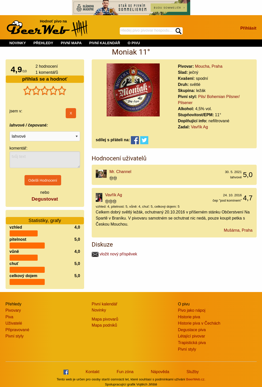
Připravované (17, 330)
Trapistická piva (192, 343)
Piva (9, 317)
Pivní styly (15, 336)
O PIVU (134, 43)
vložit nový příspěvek (114, 254)
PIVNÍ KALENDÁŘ (104, 43)
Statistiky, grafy (45, 217)
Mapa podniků (104, 325)
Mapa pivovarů (105, 319)
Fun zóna (125, 372)
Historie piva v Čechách (199, 323)
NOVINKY (17, 43)
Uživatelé (14, 323)
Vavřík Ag (199, 127)
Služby (192, 372)
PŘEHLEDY (43, 43)
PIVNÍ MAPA (71, 43)
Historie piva (189, 317)
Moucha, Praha (209, 66)
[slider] (44, 90)
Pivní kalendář (104, 304)
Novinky (99, 310)
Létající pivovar (191, 336)
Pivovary (13, 310)
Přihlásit (248, 28)
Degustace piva (192, 330)
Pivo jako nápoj (191, 310)
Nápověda (160, 372)
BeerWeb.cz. (195, 379)
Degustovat (45, 199)
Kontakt (92, 372)
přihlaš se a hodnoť (44, 79)
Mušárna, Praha (238, 230)
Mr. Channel (120, 172)
